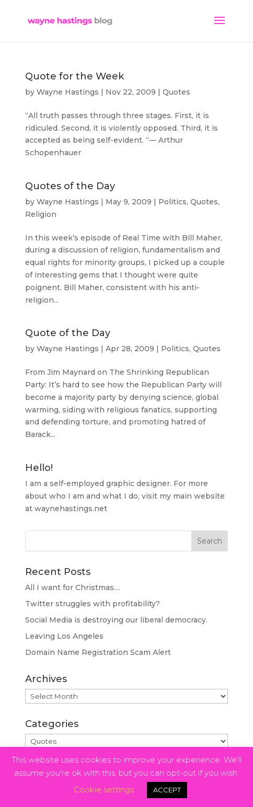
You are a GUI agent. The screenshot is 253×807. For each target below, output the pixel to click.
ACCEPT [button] (167, 790)
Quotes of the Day (70, 186)
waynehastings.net (70, 508)
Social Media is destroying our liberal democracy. (116, 620)
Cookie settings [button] (104, 789)
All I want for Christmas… (72, 587)
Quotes (176, 92)
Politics (172, 201)
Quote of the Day (67, 333)
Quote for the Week (74, 76)
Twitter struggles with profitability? (92, 603)
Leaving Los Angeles (64, 636)
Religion (40, 214)
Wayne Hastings (68, 92)
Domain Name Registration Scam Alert (98, 652)
